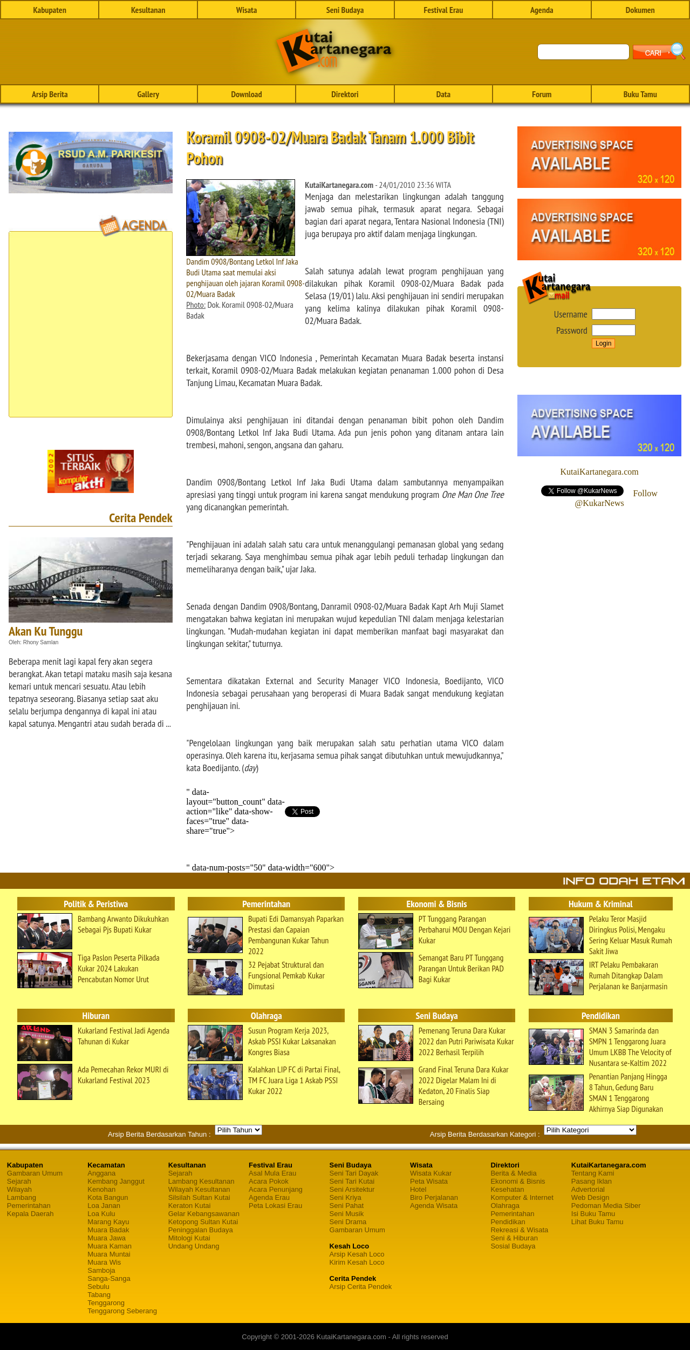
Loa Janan (103, 1206)
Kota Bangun (107, 1197)
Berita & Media (513, 1173)
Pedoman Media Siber (606, 1206)
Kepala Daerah (30, 1214)
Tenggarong (106, 1303)
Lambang (21, 1197)
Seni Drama (348, 1222)
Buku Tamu (640, 94)
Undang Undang (194, 1246)
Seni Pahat (347, 1206)
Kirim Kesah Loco (357, 1262)
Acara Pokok (269, 1181)
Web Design (590, 1197)
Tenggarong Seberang (122, 1311)
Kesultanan (148, 9)
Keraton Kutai (189, 1206)
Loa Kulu (101, 1214)
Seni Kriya (345, 1197)
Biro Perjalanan (434, 1197)
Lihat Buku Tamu (597, 1222)
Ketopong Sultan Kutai (203, 1222)
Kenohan (101, 1189)
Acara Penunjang (276, 1189)
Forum (541, 94)
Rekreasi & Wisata (519, 1230)
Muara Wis (104, 1262)
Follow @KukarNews (616, 498)
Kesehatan (507, 1189)
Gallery (148, 94)
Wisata (246, 9)
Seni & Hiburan (513, 1238)
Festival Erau (443, 9)
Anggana (101, 1173)
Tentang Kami (592, 1173)
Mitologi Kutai (189, 1238)
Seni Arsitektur (352, 1189)
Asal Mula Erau (272, 1173)
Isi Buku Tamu (593, 1214)
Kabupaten (49, 9)
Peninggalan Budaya (200, 1230)
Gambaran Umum (35, 1173)
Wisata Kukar (431, 1173)
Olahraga (504, 1206)
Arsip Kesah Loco (357, 1254)
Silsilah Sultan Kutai (199, 1197)
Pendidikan (507, 1222)
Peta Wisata (429, 1181)
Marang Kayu (108, 1222)
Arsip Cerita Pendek (361, 1286)
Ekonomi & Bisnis (517, 1181)
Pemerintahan (29, 1206)
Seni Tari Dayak (354, 1173)
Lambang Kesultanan (201, 1181)
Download (246, 94)
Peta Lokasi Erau (275, 1206)
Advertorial (588, 1189)
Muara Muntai (108, 1254)
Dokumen (640, 9)
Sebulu (98, 1286)
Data (443, 94)
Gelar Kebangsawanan (204, 1214)
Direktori (344, 94)
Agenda (542, 9)
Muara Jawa (106, 1238)
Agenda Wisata (433, 1206)
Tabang (99, 1295)
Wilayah (19, 1189)
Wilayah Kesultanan (199, 1189)
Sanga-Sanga (109, 1278)
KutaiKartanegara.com (599, 471)
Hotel (418, 1189)
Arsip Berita (50, 94)
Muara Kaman (109, 1246)
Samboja (101, 1270)
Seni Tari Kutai (352, 1181)
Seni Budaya (345, 9)
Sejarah (19, 1181)
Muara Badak (108, 1230)
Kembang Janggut (116, 1181)
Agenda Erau (269, 1197)
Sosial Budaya (512, 1246)
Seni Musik (347, 1214)
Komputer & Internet (521, 1197)
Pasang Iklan (591, 1181)
